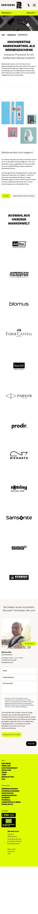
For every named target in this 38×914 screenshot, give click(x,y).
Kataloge (6, 770)
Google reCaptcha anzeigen (11, 734)
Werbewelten (11, 35)
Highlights (7, 804)
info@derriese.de (14, 844)
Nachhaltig (8, 793)
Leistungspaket (10, 768)
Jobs (4, 774)
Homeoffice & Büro (11, 802)
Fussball (6, 800)
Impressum (11, 851)
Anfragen (6, 196)
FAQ (3, 779)
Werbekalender (10, 788)
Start (3, 35)
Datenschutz (12, 849)
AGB (9, 854)
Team (4, 772)
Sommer (6, 797)
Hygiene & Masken (10, 791)
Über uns (6, 765)
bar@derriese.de (8, 662)
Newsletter (8, 777)
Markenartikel (23, 35)
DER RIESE (6, 763)
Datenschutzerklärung (9, 728)
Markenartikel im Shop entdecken (24, 196)
